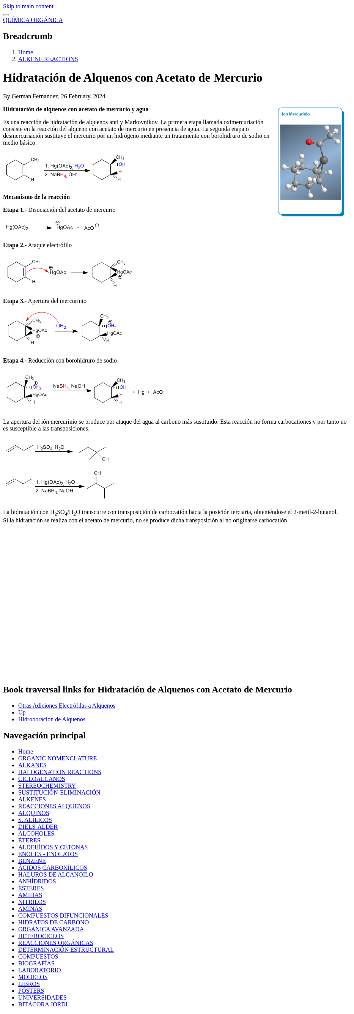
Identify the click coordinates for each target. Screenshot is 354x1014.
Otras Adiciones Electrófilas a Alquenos (66, 705)
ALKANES (32, 765)
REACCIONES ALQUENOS (54, 806)
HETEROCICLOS (41, 936)
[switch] (6, 15)
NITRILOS (32, 902)
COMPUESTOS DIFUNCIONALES (63, 915)
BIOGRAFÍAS (36, 963)
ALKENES (32, 799)
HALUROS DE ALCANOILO (55, 874)
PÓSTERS (31, 990)
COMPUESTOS (38, 956)
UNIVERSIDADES (42, 997)
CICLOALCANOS (41, 779)
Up (22, 712)
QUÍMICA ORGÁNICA (33, 20)
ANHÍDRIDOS (37, 881)
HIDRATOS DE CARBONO (53, 922)
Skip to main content (28, 6)
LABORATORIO (39, 970)
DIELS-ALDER (38, 826)
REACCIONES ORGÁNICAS (55, 943)
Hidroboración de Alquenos (51, 719)
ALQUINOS (33, 813)
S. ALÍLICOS (35, 820)
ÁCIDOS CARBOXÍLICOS (52, 867)
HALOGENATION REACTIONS (59, 772)
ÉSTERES (31, 888)
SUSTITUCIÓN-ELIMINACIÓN (59, 792)
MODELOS (32, 977)
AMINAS (30, 908)
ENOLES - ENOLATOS (48, 854)
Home (25, 52)
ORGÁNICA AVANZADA (51, 929)
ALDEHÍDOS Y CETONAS (53, 847)
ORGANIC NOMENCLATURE (57, 758)
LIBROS (29, 984)
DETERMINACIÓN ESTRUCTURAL (66, 949)
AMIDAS (30, 895)
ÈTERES (29, 840)
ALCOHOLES (36, 833)
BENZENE (32, 861)
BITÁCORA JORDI (43, 1004)
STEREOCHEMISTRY (47, 785)
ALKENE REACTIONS (48, 59)
